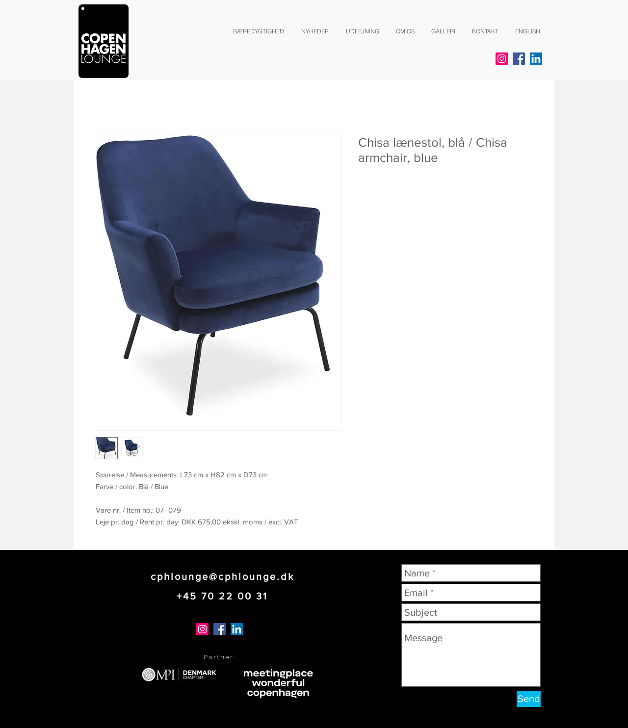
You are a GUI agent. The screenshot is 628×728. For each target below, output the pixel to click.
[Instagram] (502, 58)
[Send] (529, 699)
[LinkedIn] (536, 58)
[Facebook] (519, 58)
